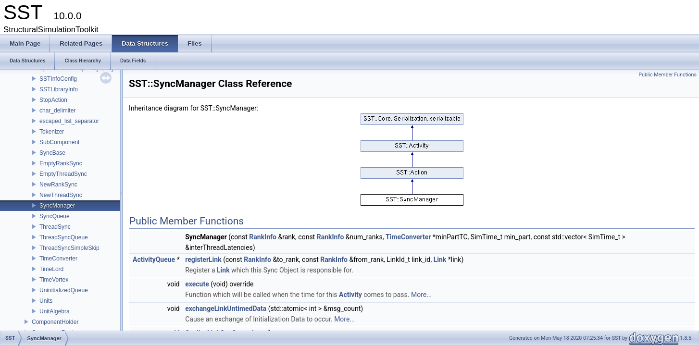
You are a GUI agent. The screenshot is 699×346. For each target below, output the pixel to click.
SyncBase (52, 152)
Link (440, 259)
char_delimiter (57, 110)
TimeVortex (53, 279)
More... (421, 294)
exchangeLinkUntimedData (225, 308)
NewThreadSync (60, 195)
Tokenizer (51, 131)
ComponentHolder (55, 322)
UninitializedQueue (63, 290)
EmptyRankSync (60, 163)
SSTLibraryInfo (58, 89)
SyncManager (57, 205)
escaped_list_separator (69, 121)
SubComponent (59, 142)
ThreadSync (55, 226)
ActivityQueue (154, 259)
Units (45, 300)
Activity (350, 294)
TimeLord (51, 269)
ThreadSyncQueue (63, 237)
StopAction (53, 100)
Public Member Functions (667, 75)
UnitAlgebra (54, 311)
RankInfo (262, 237)
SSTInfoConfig (58, 78)
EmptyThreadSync (63, 174)
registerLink (203, 259)
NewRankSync (58, 184)
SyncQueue (54, 216)
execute (197, 284)
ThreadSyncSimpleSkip (69, 248)
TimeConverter (58, 258)
